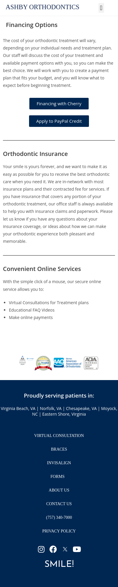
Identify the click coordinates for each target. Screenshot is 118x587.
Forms (58, 477)
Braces (59, 449)
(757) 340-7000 (59, 517)
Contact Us (59, 504)
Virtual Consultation (59, 435)
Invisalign (59, 463)
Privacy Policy (59, 531)
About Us (59, 490)
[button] (101, 8)
